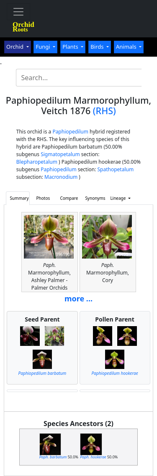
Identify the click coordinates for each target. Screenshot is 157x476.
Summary (19, 198)
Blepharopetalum (36, 161)
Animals (127, 46)
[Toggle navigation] (18, 11)
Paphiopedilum (70, 131)
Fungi (43, 46)
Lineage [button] (118, 198)
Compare (69, 198)
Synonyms (95, 198)
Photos (43, 198)
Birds (97, 46)
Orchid (15, 46)
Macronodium (60, 176)
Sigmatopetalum (60, 154)
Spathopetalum (116, 169)
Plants (71, 46)
